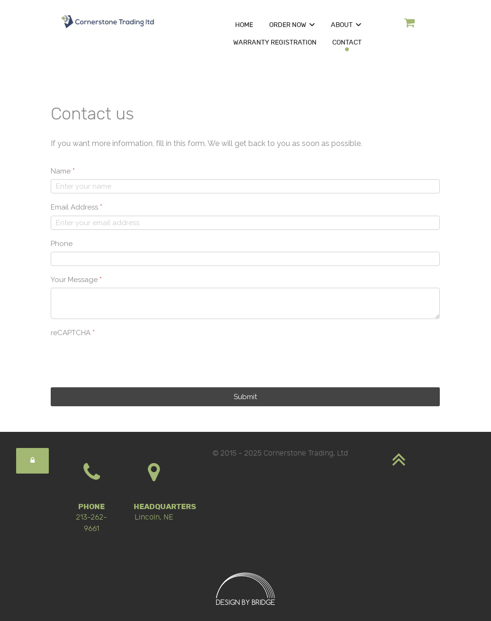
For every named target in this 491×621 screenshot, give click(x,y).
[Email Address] (245, 223)
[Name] (245, 186)
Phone (62, 243)
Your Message (76, 279)
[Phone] (245, 259)
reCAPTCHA (73, 333)
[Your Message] (245, 303)
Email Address (76, 207)
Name (63, 171)
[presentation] (123, 359)
